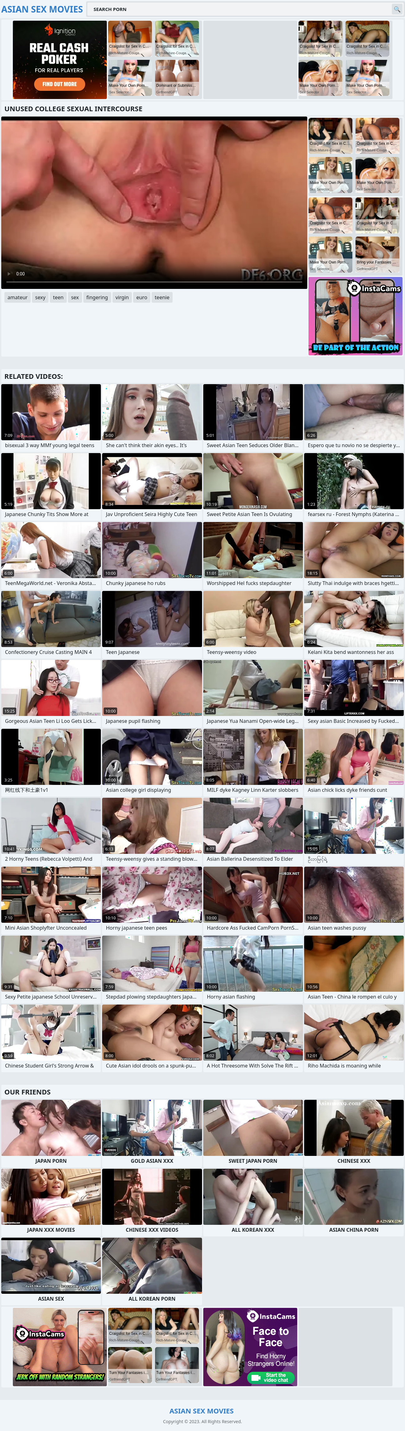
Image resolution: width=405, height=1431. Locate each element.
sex (75, 297)
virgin (122, 297)
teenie (162, 297)
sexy (40, 297)
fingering (97, 297)
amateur (18, 297)
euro (141, 297)
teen (58, 297)
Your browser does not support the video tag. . (154, 203)
